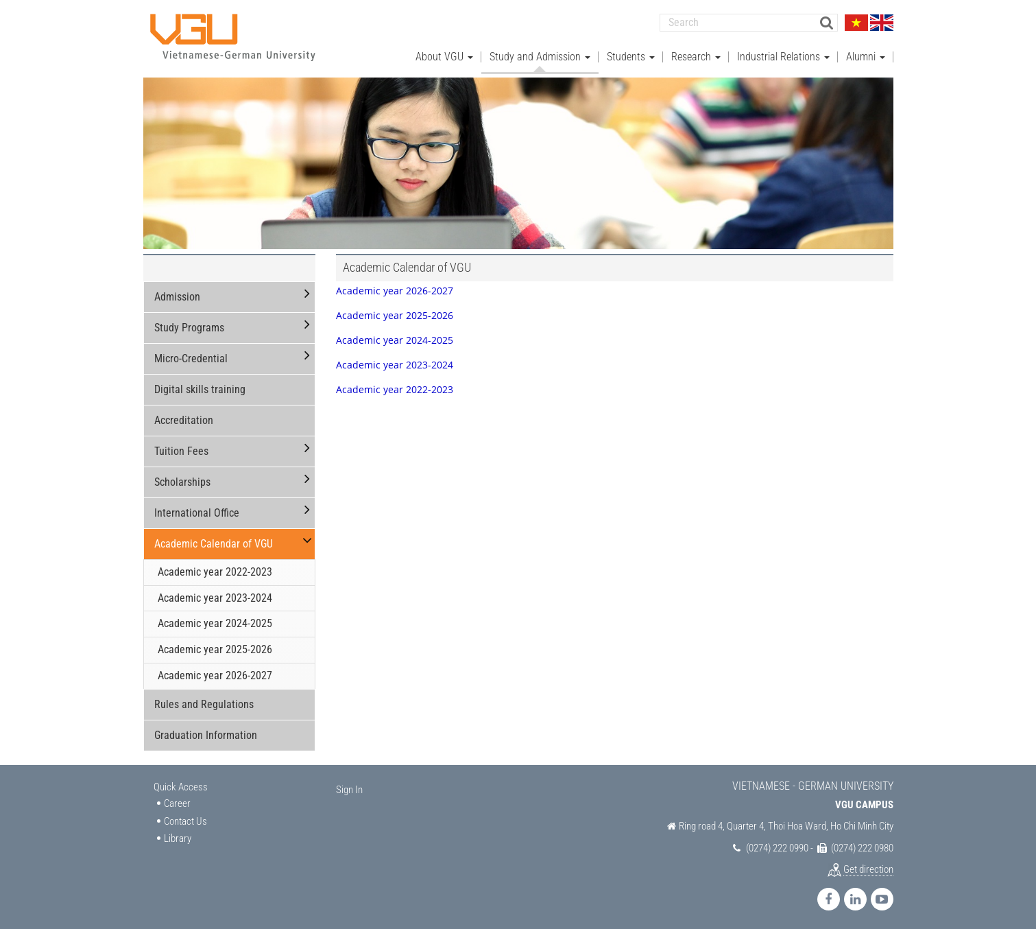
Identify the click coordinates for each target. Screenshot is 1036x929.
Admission (177, 295)
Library (177, 837)
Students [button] (631, 55)
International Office (196, 511)
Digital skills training (199, 388)
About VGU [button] (444, 55)
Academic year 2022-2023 (215, 570)
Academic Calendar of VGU (213, 542)
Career (177, 803)
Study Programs (189, 326)
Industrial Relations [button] (783, 55)
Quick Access (181, 785)
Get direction (868, 868)
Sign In (349, 788)
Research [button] (696, 55)
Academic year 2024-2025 (215, 622)
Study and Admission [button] (540, 55)
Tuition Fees (181, 449)
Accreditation (183, 418)
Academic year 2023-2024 (215, 596)
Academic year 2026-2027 (215, 674)
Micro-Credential (191, 357)
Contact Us (185, 820)
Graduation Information (205, 733)
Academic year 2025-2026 (215, 648)
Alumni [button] (865, 55)
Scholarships (182, 480)
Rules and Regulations (204, 702)
